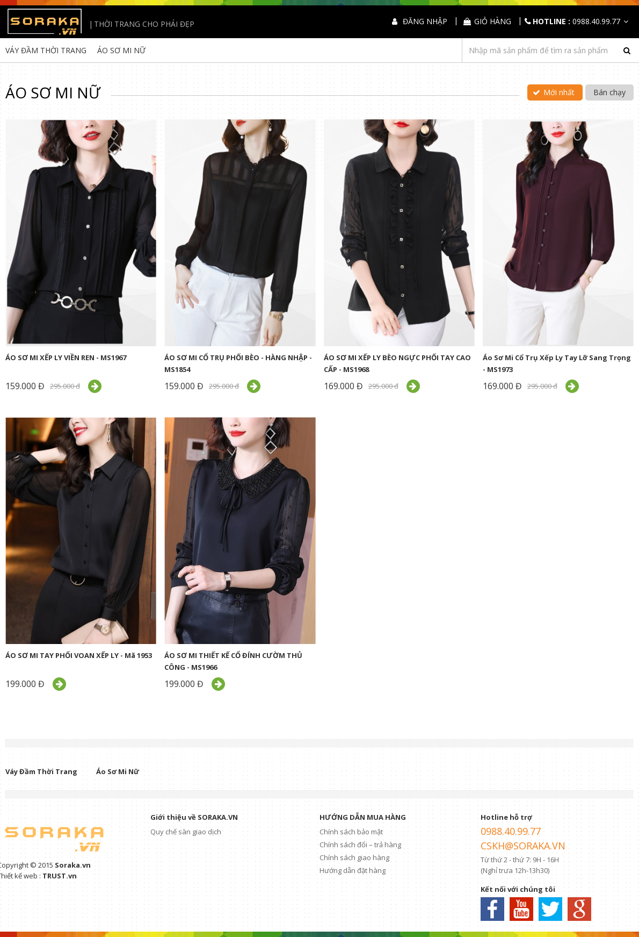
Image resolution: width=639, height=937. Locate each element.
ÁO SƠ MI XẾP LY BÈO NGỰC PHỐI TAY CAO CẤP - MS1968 (397, 363)
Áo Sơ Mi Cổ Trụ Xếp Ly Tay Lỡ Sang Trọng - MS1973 (557, 363)
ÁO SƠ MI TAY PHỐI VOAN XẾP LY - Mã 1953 (78, 655)
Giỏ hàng (492, 21)
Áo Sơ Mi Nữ (121, 50)
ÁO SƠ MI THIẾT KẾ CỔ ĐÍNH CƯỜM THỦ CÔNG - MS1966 (233, 661)
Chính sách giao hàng (354, 857)
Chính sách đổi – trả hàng (360, 844)
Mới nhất (559, 92)
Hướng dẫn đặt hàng (353, 870)
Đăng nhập (425, 21)
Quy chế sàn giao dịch (185, 831)
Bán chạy (609, 92)
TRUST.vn (59, 876)
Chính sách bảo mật (351, 831)
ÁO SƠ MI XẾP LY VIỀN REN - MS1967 (65, 357)
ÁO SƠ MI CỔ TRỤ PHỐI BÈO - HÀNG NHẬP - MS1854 (238, 363)
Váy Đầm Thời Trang (45, 50)
